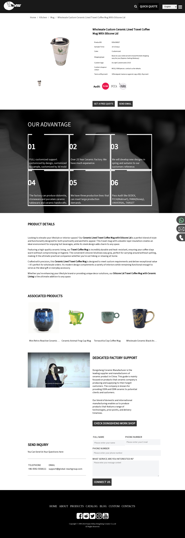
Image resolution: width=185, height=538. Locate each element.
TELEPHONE (34, 465)
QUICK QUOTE (148, 6)
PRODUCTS (77, 506)
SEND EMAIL (125, 103)
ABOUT (63, 506)
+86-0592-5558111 (37, 469)
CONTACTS (128, 506)
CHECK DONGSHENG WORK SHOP (114, 423)
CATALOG (92, 506)
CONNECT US (102, 482)
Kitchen (43, 17)
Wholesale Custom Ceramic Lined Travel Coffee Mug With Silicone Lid (91, 17)
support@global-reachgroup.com (65, 469)
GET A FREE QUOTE (103, 103)
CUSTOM (114, 506)
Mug (52, 17)
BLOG (103, 506)
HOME (53, 506)
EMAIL (52, 465)
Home (33, 17)
